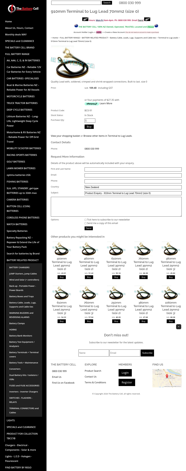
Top (178, 330)
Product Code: (58, 110)
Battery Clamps (17, 323)
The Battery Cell (116, 397)
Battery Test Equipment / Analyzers (21, 344)
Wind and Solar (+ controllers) (24, 279)
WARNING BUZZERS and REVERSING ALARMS (21, 315)
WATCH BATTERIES (17, 224)
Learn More (106, 103)
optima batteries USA (19, 175)
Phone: (54, 148)
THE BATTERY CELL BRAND (19, 47)
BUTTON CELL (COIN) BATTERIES (18, 209)
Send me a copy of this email (101, 227)
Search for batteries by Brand (23, 253)
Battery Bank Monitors (20, 335)
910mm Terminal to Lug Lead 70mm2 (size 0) (71, 41)
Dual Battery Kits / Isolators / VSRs (23, 377)
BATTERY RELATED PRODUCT (23, 260)
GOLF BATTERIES (16, 161)
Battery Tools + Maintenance (23, 362)
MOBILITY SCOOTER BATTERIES (24, 148)
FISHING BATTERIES (17, 181)
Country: (55, 186)
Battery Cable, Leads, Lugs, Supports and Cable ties (22, 304)
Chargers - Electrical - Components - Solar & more (20, 447)
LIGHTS (11, 420)
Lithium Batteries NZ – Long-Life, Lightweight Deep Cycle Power (23, 121)
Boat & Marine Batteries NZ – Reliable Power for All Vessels (23, 87)
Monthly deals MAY (16, 34)
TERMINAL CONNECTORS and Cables (24, 410)
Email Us (56, 381)
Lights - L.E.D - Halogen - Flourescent (18, 459)
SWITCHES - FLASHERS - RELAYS (20, 399)
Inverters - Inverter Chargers (23, 391)
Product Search (93, 374)
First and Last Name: (61, 168)
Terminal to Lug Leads (168, 37)
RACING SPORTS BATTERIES (22, 155)
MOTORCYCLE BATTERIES (21, 96)
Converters (14, 368)
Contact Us (90, 380)
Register (127, 386)
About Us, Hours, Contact (19, 28)
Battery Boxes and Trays (21, 296)
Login (125, 377)
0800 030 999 (130, 2)
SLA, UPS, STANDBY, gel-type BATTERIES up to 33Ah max (23, 191)
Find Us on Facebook (63, 386)
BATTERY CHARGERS (19, 267)
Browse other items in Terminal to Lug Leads (107, 135)
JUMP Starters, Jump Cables (23, 273)
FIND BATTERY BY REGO (18, 467)
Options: (55, 223)
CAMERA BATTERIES (17, 199)
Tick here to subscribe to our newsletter (107, 223)
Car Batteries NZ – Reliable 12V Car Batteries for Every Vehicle (24, 69)
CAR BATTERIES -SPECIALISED (23, 78)
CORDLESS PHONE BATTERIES (23, 217)
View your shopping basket (65, 135)
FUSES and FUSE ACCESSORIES (24, 385)
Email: (54, 174)
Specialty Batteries (17, 231)
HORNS (13, 329)
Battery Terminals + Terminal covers (24, 354)
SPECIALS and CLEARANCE (19, 41)
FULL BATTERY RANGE (17, 54)
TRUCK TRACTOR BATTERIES (22, 103)
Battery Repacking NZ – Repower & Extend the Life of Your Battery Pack (23, 242)
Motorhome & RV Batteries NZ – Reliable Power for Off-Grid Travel (23, 137)
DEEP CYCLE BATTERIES (19, 109)
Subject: (55, 192)
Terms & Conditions (95, 386)
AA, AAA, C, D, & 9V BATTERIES (23, 60)
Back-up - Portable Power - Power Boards (22, 288)
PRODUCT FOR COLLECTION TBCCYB (22, 436)
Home (8, 21)
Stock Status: (57, 115)
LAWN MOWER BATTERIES (21, 168)
